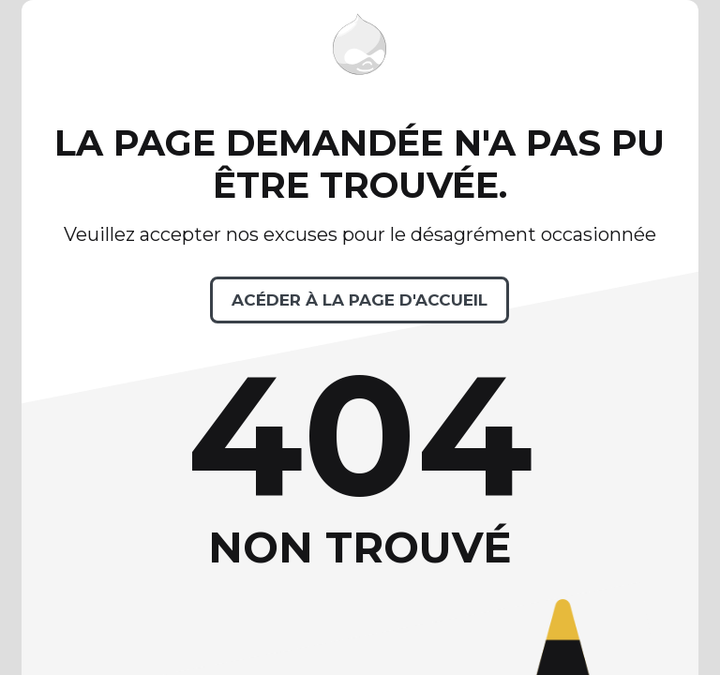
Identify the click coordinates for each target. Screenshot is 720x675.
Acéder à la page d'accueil (360, 300)
